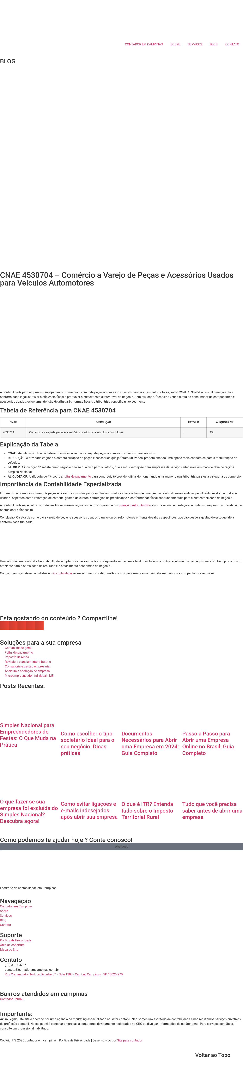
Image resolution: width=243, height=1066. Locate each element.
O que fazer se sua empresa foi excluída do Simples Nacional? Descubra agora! (29, 811)
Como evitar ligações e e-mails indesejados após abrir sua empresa (89, 810)
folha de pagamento (77, 476)
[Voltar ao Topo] (238, 1055)
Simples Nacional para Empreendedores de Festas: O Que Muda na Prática (28, 735)
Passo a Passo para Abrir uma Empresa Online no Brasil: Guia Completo (208, 743)
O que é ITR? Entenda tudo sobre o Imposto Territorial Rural (147, 810)
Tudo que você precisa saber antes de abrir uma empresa (212, 810)
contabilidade (62, 573)
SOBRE (175, 44)
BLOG (214, 44)
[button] (4, 625)
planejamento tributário (135, 505)
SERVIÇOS (195, 44)
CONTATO (232, 44)
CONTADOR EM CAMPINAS (144, 44)
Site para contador (129, 1040)
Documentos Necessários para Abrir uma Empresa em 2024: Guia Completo (150, 743)
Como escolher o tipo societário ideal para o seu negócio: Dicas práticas (87, 743)
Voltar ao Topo (212, 1055)
